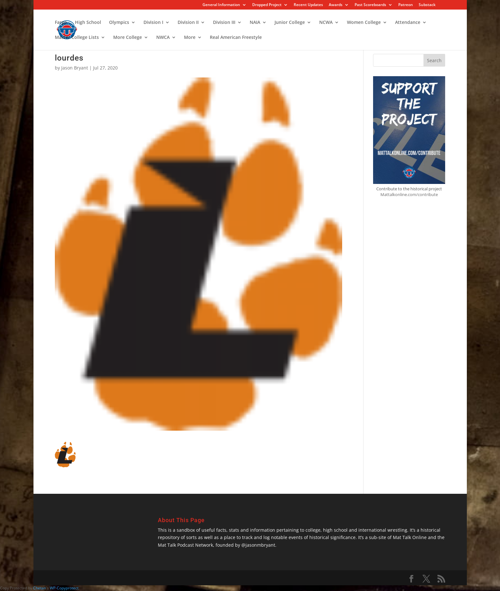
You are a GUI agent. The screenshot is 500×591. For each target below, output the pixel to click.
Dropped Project (267, 5)
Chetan (39, 588)
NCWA (326, 22)
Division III (224, 22)
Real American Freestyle (236, 37)
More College (127, 37)
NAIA (255, 22)
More (189, 37)
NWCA (163, 37)
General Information (221, 5)
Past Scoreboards (370, 5)
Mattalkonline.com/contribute (409, 194)
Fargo (61, 22)
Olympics (119, 22)
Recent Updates (308, 5)
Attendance (407, 22)
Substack (427, 5)
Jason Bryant (74, 68)
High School (88, 22)
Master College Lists (77, 37)
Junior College (290, 22)
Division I (153, 22)
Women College (364, 22)
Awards (335, 5)
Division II (188, 22)
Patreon (405, 5)
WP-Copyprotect (64, 588)
